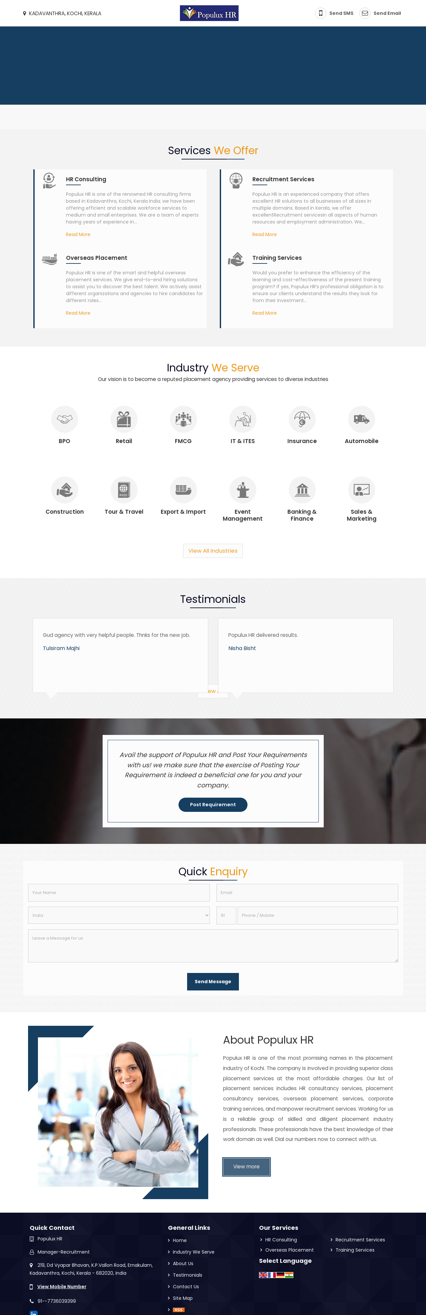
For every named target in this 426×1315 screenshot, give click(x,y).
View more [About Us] (246, 1166)
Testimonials (187, 1275)
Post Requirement (213, 804)
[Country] (119, 915)
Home (180, 1240)
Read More (78, 234)
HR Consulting (86, 179)
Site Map (183, 1298)
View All (213, 691)
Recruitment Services (283, 179)
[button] (61, 1286)
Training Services (277, 258)
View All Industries (213, 551)
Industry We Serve (193, 1252)
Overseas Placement (96, 258)
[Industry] (64, 419)
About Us (183, 1263)
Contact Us (186, 1286)
